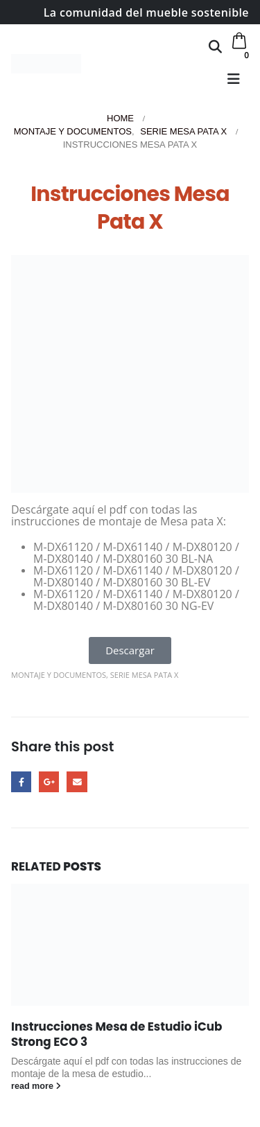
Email (77, 781)
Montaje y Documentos (58, 675)
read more (36, 1086)
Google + (49, 781)
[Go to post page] (130, 945)
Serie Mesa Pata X (144, 675)
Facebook (21, 781)
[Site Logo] (46, 63)
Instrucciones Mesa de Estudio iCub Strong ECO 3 (116, 1034)
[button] (215, 46)
